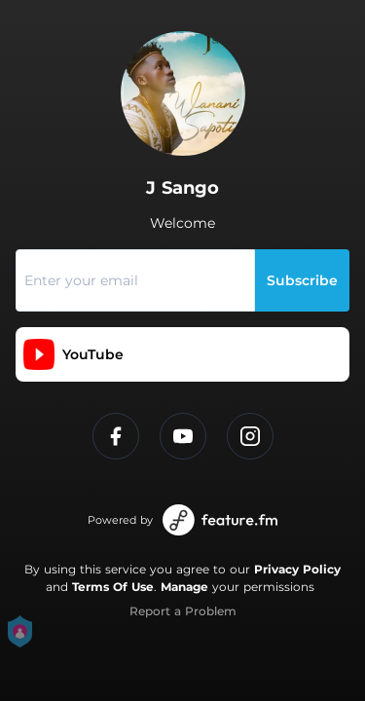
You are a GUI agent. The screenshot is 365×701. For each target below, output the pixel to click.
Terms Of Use (113, 586)
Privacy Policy (297, 569)
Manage (184, 586)
